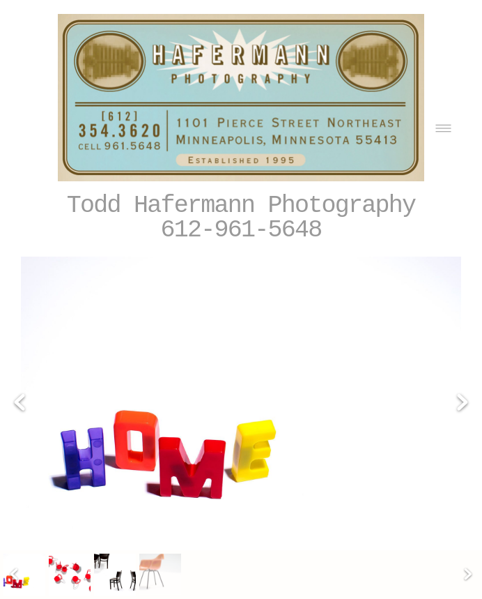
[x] (398, 547)
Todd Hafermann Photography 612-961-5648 (241, 218)
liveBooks (436, 574)
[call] (455, 547)
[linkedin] (426, 547)
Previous (19, 360)
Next (462, 360)
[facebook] (369, 547)
